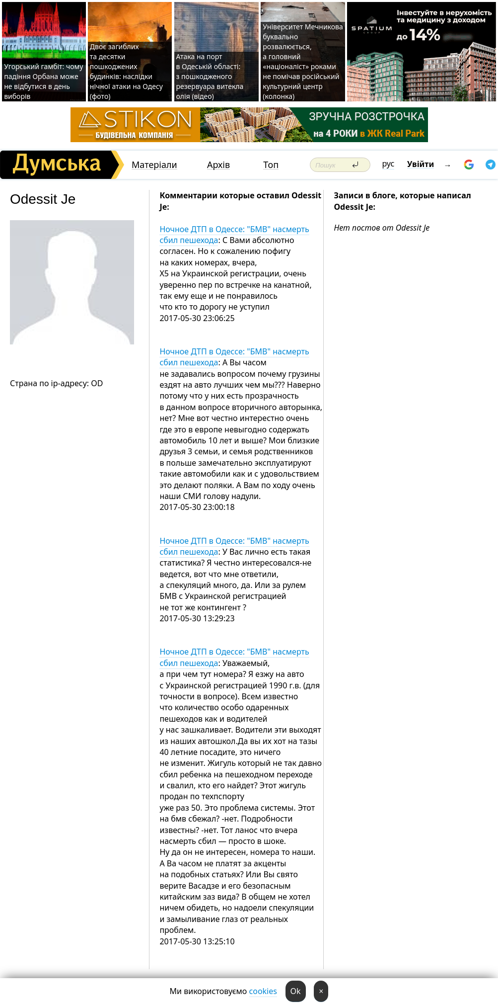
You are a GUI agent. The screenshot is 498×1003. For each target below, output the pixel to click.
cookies (263, 991)
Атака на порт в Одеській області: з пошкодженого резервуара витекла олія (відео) (210, 76)
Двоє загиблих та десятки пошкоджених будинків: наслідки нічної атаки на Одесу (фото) (126, 71)
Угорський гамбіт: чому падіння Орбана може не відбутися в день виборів (43, 81)
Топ (271, 164)
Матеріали (154, 164)
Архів (218, 164)
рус (388, 163)
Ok (295, 991)
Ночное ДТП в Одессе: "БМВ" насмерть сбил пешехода (234, 235)
